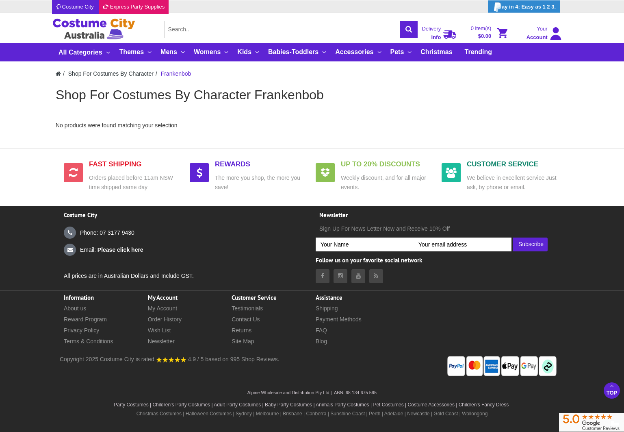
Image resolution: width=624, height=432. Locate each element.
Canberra (316, 414)
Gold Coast (445, 414)
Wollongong (475, 414)
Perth (375, 414)
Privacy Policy (81, 330)
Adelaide (393, 414)
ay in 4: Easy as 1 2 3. (524, 7)
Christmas (436, 51)
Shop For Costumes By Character (111, 73)
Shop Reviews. (260, 359)
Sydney (244, 414)
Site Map (243, 341)
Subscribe (531, 244)
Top (611, 389)
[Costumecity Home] (58, 73)
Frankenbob (176, 73)
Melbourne (267, 414)
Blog (321, 341)
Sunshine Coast (347, 414)
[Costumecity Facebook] (322, 276)
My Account (162, 308)
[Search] (409, 29)
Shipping (327, 308)
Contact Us (246, 319)
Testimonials (247, 308)
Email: (103, 250)
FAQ (321, 330)
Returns (241, 330)
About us (75, 308)
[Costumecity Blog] (376, 276)
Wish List (159, 330)
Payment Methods (339, 319)
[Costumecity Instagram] (340, 276)
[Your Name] (365, 244)
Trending (478, 51)
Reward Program (85, 319)
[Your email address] (462, 244)
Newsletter (161, 341)
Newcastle (419, 414)
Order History (165, 319)
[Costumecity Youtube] (358, 276)
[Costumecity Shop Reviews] (171, 359)
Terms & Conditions (88, 341)
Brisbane (292, 414)
